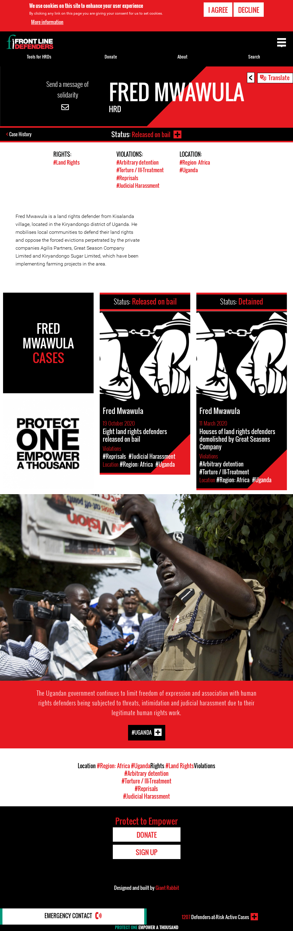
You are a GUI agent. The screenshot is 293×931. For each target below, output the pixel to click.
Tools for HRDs (39, 56)
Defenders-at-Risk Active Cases (215, 917)
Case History (21, 134)
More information (47, 22)
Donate (111, 56)
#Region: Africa (195, 162)
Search (254, 56)
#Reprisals (127, 177)
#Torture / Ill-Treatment (140, 170)
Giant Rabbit (167, 887)
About (182, 56)
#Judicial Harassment (137, 185)
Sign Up (146, 852)
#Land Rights (66, 162)
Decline (248, 10)
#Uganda (189, 170)
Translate (279, 77)
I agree (218, 10)
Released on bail (151, 134)
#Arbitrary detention (137, 162)
